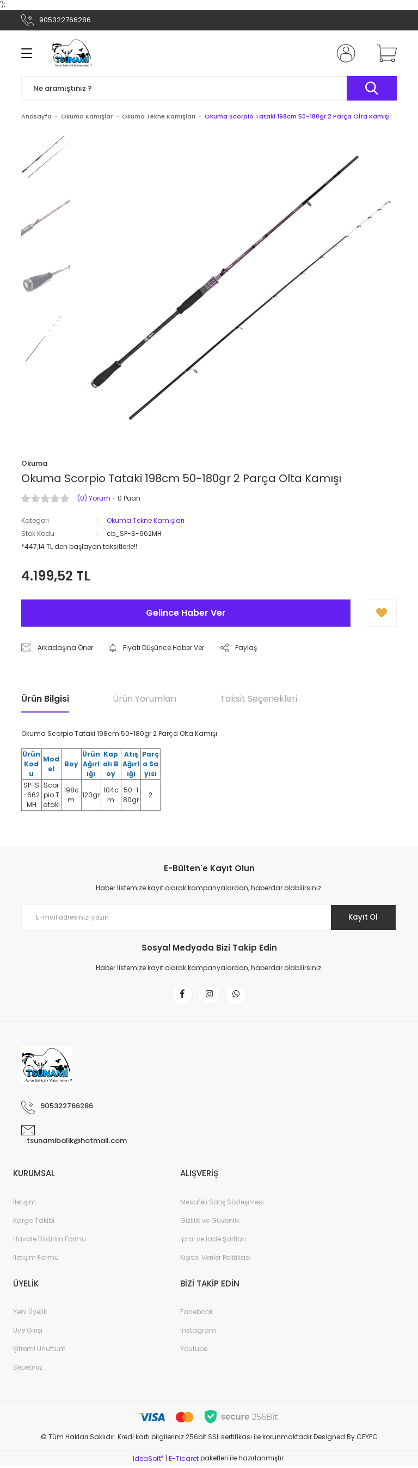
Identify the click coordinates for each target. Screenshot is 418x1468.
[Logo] (72, 53)
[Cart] (384, 53)
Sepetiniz (27, 1368)
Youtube (193, 1350)
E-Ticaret (184, 1460)
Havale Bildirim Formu (49, 1240)
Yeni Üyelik (30, 1313)
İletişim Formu (36, 1259)
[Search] (209, 88)
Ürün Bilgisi (45, 698)
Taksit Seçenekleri (258, 698)
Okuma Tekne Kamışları (146, 520)
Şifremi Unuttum (39, 1350)
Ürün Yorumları (144, 698)
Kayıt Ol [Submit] (360, 917)
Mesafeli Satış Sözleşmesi (222, 1203)
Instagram (198, 1331)
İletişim (24, 1203)
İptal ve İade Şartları (213, 1240)
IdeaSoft (148, 1460)
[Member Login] (344, 53)
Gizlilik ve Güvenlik (209, 1222)
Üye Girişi (27, 1331)
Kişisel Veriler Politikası (215, 1259)
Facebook (196, 1313)
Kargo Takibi (33, 1222)
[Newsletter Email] (209, 917)
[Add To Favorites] (382, 613)
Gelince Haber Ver (186, 613)
